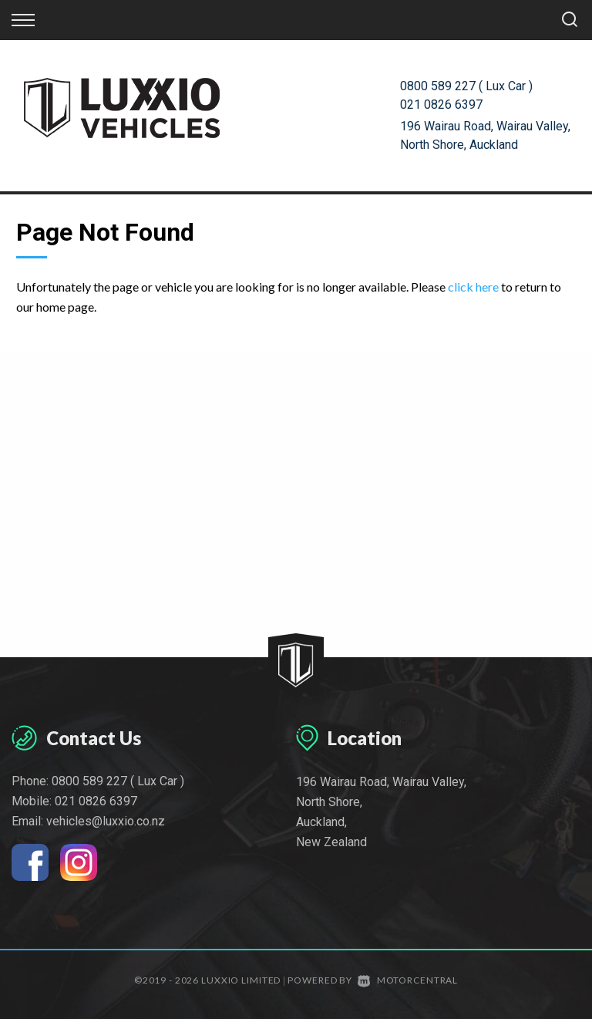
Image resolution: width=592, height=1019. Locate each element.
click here (473, 286)
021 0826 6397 (441, 104)
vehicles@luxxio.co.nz (105, 821)
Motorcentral (408, 980)
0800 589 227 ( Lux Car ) (466, 86)
